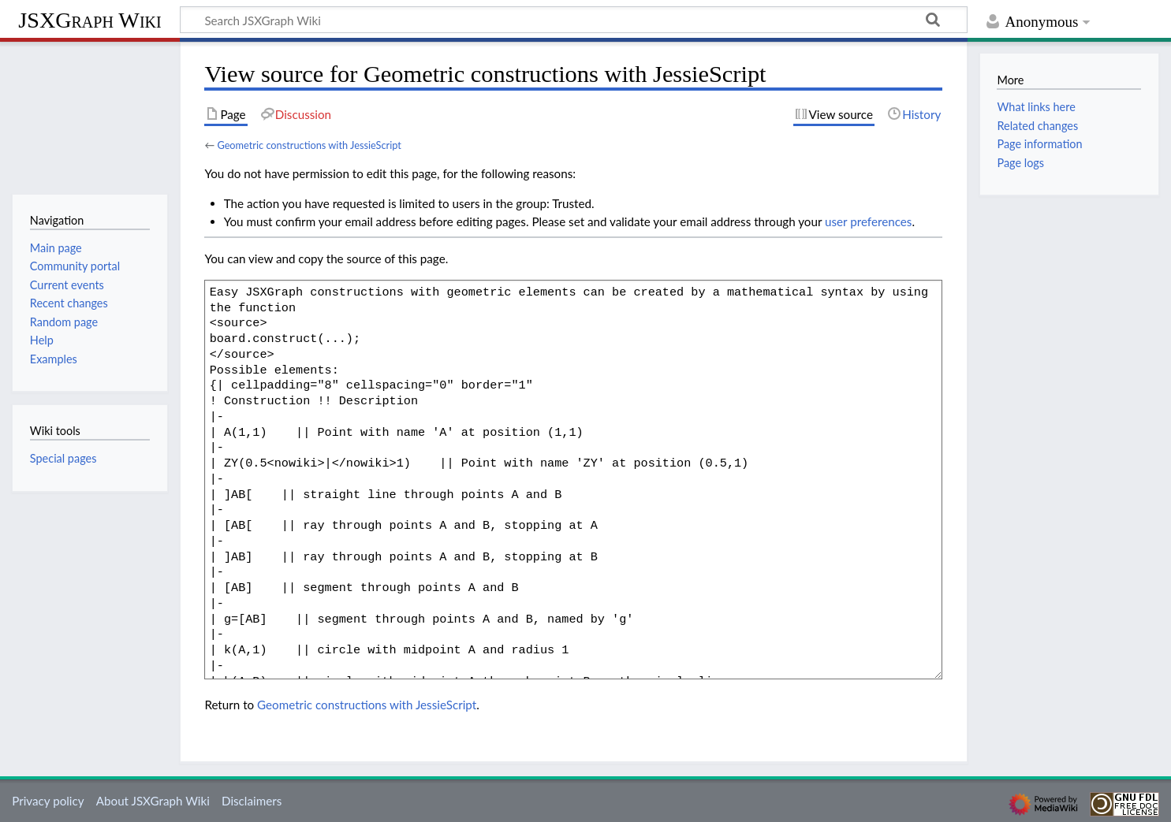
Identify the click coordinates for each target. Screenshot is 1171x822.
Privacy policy (48, 801)
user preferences (868, 221)
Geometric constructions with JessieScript (309, 145)
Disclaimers (252, 801)
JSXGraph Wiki (89, 20)
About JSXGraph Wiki (153, 801)
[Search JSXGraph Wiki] (574, 19)
